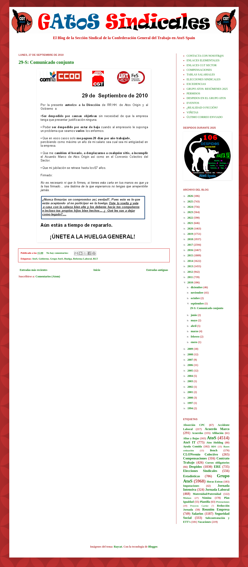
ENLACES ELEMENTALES (203, 60)
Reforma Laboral (82, 258)
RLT (95, 258)
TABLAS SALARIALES (201, 74)
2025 (191, 201)
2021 (191, 223)
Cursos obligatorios (217, 462)
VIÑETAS (192, 112)
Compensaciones (195, 458)
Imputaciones (191, 485)
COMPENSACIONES (199, 69)
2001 (191, 392)
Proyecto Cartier (199, 506)
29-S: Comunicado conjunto (46, 62)
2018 (191, 239)
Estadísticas (191, 476)
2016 (191, 250)
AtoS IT (189, 442)
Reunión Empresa (215, 509)
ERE (217, 466)
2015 (191, 255)
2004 (191, 376)
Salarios (197, 513)
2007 (191, 359)
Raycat (118, 546)
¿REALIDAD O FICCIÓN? (202, 107)
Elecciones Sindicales (200, 471)
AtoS (35, 258)
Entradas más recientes (33, 270)
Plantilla (205, 501)
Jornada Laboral (217, 489)
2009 (191, 348)
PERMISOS (193, 93)
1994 (191, 408)
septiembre (197, 303)
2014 (191, 261)
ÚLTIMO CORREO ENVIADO (205, 117)
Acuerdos (197, 433)
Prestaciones (222, 501)
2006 (191, 365)
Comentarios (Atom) (47, 276)
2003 (191, 381)
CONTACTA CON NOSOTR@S (205, 55)
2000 (191, 397)
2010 (191, 282)
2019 (191, 233)
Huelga (68, 258)
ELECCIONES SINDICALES (203, 79)
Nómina (206, 497)
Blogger (152, 546)
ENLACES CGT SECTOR (202, 65)
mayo (194, 320)
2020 (191, 228)
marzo (195, 331)
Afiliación (217, 433)
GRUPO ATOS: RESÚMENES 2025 (207, 88)
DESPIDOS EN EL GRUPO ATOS (206, 98)
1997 (191, 403)
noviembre (197, 292)
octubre (195, 298)
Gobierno (44, 258)
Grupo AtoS (56, 258)
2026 (191, 196)
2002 (191, 386)
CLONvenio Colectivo (200, 454)
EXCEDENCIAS (196, 84)
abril (194, 326)
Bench (213, 450)
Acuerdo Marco (217, 429)
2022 (191, 217)
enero (194, 342)
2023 (191, 212)
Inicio (96, 270)
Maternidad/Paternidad (207, 494)
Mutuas (187, 497)
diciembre (197, 287)
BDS (213, 446)
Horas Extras (215, 481)
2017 (191, 244)
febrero (195, 336)
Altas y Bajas (191, 438)
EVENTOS (193, 103)
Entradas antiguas (157, 270)
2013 (191, 266)
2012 (191, 271)
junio (194, 315)
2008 (191, 354)
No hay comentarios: (57, 252)
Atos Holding (215, 442)
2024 (191, 206)
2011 (191, 277)
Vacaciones (204, 522)
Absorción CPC (194, 425)
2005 (191, 370)
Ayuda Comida (192, 446)
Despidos (195, 466)
